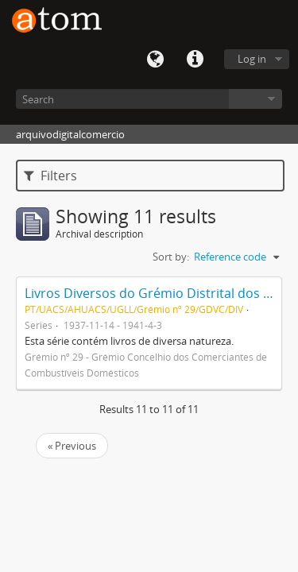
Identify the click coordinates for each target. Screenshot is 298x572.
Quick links (195, 59)
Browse (255, 99)
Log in (252, 59)
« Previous (72, 446)
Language (155, 59)
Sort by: (171, 256)
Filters (50, 175)
